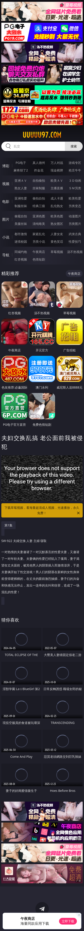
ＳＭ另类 (75, 188)
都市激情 (20, 234)
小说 (5, 237)
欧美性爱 (75, 198)
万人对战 (57, 163)
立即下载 (68, 921)
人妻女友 (57, 234)
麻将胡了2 (21, 170)
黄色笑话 (57, 241)
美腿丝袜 (20, 224)
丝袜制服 (39, 188)
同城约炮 (20, 252)
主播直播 (57, 188)
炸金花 (38, 170)
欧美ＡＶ (57, 180)
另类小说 (39, 241)
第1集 (8, 525)
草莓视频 (57, 252)
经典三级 (39, 206)
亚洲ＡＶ (20, 180)
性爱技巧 (75, 241)
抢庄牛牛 (75, 170)
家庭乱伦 (39, 234)
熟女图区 (57, 224)
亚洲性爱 (20, 198)
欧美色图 (57, 216)
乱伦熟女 (57, 206)
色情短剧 (39, 259)
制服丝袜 (20, 206)
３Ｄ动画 (75, 180)
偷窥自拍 (20, 216)
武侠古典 (75, 234)
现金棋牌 (57, 170)
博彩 (5, 165)
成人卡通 (57, 198)
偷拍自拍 (39, 198)
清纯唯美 (39, 224)
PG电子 (21, 163)
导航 (5, 255)
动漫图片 (75, 216)
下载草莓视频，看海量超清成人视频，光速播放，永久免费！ (42, 510)
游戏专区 (75, 163)
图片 (5, 219)
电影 (5, 201)
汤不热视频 (75, 252)
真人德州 (39, 163)
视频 (5, 183)
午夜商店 (39, 252)
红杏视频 (20, 259)
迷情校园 (20, 241)
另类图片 (75, 224)
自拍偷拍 (39, 180)
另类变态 (75, 206)
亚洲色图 (39, 216)
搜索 (74, 146)
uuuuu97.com (42, 134)
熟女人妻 (20, 188)
